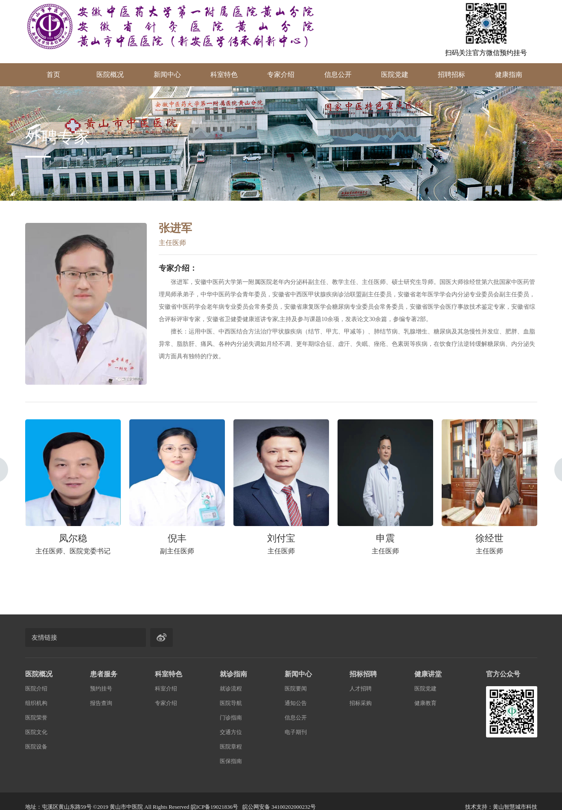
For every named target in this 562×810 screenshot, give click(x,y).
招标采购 (360, 703)
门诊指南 (231, 717)
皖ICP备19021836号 (214, 807)
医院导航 (231, 703)
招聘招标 (451, 74)
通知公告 (296, 703)
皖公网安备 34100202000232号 (279, 807)
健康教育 (425, 703)
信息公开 (338, 74)
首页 (53, 74)
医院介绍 (36, 688)
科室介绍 (166, 688)
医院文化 (36, 732)
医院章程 (231, 746)
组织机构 (36, 703)
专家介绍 (280, 74)
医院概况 (110, 74)
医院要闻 (296, 688)
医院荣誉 (36, 717)
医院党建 (394, 74)
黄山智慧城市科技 (515, 807)
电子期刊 (296, 732)
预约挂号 (101, 688)
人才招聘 (360, 688)
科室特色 (224, 74)
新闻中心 (167, 74)
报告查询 (101, 703)
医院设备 (36, 746)
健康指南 (508, 74)
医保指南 (231, 761)
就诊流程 (231, 688)
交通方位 (231, 732)
